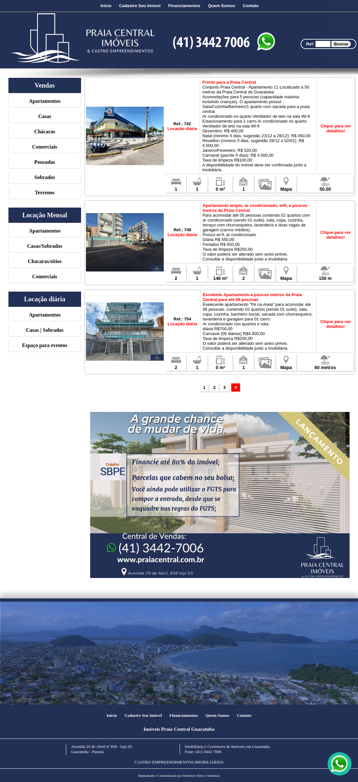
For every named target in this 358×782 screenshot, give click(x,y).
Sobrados (44, 177)
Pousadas (44, 162)
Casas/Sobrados (44, 246)
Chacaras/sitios (45, 261)
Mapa (286, 187)
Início (106, 5)
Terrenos (44, 192)
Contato (251, 5)
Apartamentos (45, 101)
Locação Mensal (44, 215)
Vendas (45, 85)
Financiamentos (184, 5)
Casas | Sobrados (45, 330)
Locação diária (44, 299)
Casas (44, 116)
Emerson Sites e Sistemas (201, 775)
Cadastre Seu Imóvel (140, 5)
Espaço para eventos (44, 345)
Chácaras (44, 131)
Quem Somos (221, 5)
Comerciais (44, 147)
